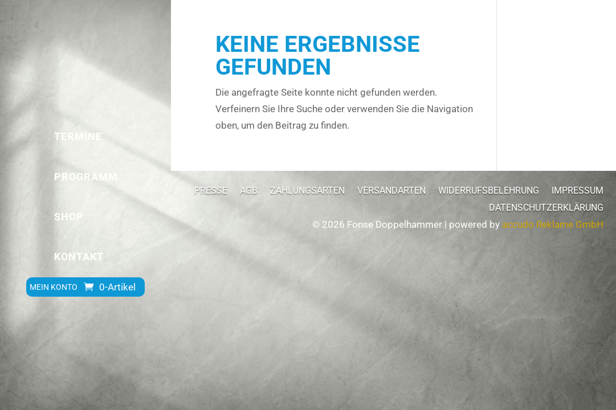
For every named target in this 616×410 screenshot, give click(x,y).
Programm (86, 177)
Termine (78, 136)
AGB (249, 191)
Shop (69, 217)
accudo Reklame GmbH (552, 224)
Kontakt (79, 257)
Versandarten (391, 191)
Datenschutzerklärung (546, 208)
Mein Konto (53, 287)
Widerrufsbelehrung (488, 191)
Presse (210, 191)
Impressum (577, 191)
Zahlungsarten (307, 191)
